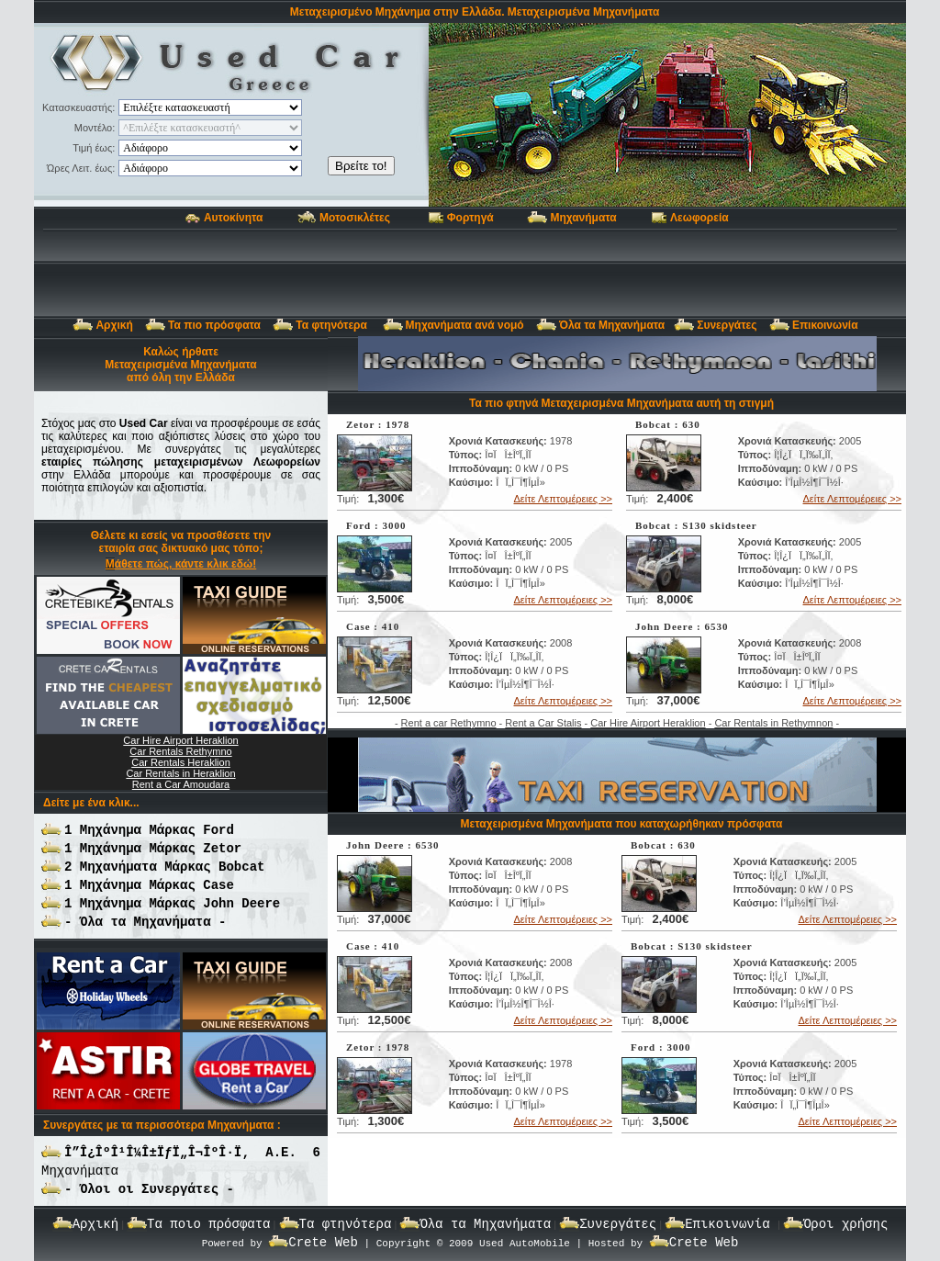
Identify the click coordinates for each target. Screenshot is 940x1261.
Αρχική (113, 325)
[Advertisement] (470, 272)
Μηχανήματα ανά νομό (465, 325)
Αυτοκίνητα (233, 217)
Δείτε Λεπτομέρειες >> (563, 498)
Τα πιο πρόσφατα (214, 325)
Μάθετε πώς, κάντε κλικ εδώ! (181, 563)
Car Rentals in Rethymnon (773, 722)
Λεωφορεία (699, 217)
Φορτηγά (470, 217)
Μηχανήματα (583, 217)
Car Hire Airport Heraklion (647, 722)
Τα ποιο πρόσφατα (208, 1224)
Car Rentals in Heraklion (180, 773)
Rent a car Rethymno (449, 722)
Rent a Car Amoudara (180, 784)
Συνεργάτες (726, 325)
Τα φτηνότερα (333, 325)
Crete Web (323, 1242)
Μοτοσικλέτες (354, 217)
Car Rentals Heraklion (180, 762)
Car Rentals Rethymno (180, 751)
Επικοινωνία (825, 325)
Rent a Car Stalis (543, 722)
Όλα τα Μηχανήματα (612, 325)
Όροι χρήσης (845, 1224)
